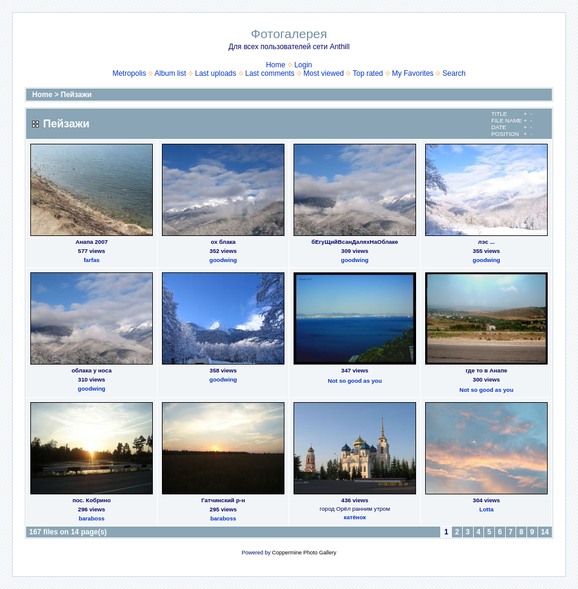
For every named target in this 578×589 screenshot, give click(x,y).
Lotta (486, 509)
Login (303, 65)
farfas (91, 260)
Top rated (367, 73)
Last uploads (215, 73)
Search (454, 73)
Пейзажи (76, 94)
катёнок (355, 517)
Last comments (269, 73)
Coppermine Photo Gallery (304, 553)
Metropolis (129, 73)
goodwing (223, 260)
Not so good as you (354, 380)
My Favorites (413, 73)
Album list (170, 73)
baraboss (92, 518)
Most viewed (323, 73)
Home (275, 65)
